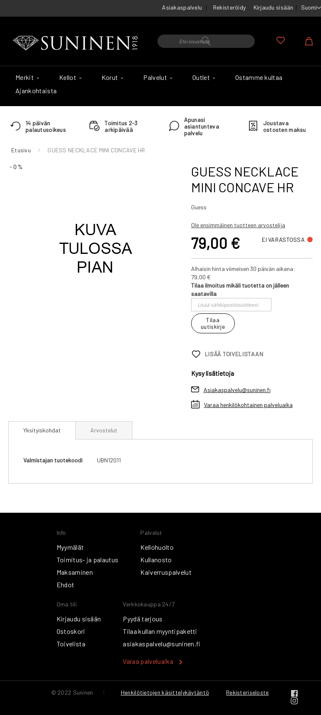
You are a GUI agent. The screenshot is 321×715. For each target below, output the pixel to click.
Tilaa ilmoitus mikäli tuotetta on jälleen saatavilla (240, 289)
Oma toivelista (281, 40)
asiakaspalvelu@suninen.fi (161, 644)
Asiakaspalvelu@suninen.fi (237, 389)
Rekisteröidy (229, 7)
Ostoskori (71, 631)
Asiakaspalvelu (182, 7)
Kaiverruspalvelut (165, 572)
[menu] (160, 86)
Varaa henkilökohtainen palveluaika (248, 404)
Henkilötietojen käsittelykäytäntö (165, 692)
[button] (311, 7)
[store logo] (76, 43)
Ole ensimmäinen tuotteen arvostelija (238, 224)
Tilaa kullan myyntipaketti (160, 631)
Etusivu (21, 150)
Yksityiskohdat (42, 430)
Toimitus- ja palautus (88, 560)
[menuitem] (26, 77)
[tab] (42, 430)
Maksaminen (75, 572)
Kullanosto (156, 560)
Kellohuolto (157, 547)
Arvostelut (103, 430)
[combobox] (206, 41)
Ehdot (66, 584)
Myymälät (70, 547)
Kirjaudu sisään (274, 7)
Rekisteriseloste (247, 692)
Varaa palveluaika (148, 661)
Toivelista (71, 644)
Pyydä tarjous (142, 619)
